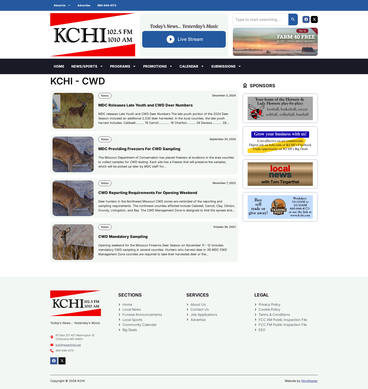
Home (59, 66)
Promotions (157, 66)
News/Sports (87, 66)
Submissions (226, 66)
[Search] (293, 19)
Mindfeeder (309, 381)
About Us (62, 5)
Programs (123, 66)
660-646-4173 (106, 5)
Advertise (83, 5)
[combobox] (260, 19)
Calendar (192, 66)
